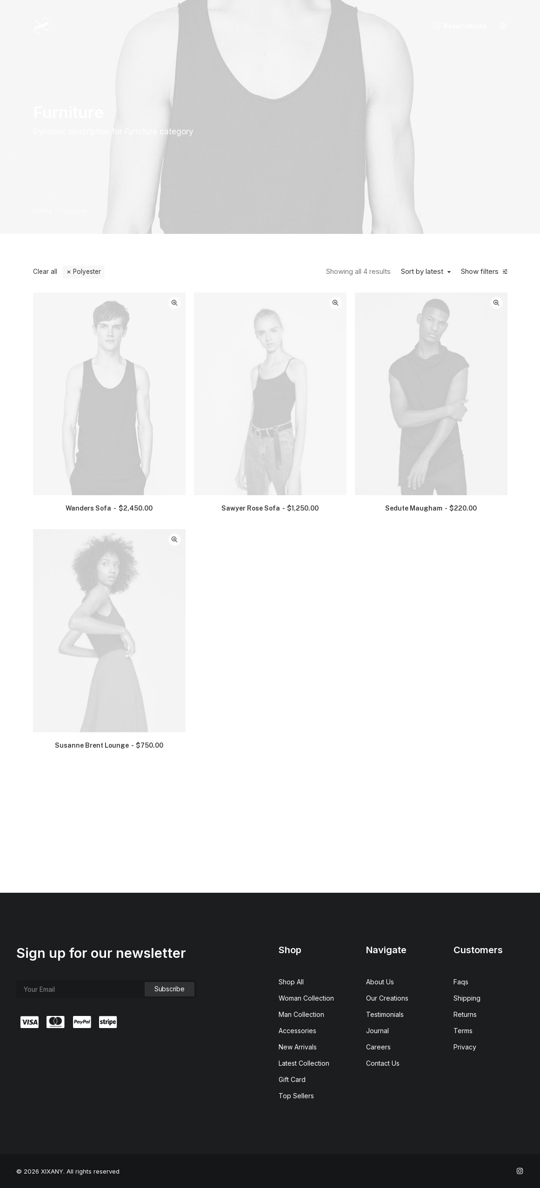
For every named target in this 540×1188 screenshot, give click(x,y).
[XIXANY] (41, 26)
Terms (463, 1031)
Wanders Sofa (233, 442)
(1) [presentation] (69, 417)
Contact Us (383, 1063)
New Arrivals (298, 1047)
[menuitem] (457, 26)
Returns (465, 1014)
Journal (377, 1031)
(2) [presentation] (88, 401)
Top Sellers (296, 1096)
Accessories (297, 1031)
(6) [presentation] (77, 385)
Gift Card (292, 1079)
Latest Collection (304, 1063)
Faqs (460, 982)
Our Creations (387, 998)
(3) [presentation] (93, 368)
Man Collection (301, 1014)
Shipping (466, 998)
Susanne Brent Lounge (233, 616)
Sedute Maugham (455, 442)
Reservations (465, 26)
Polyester (87, 271)
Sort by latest (425, 271)
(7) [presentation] (88, 434)
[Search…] (90, 302)
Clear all (45, 271)
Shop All (291, 982)
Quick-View (273, 303)
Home (43, 210)
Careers (378, 1047)
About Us (380, 982)
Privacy (464, 1047)
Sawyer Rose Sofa (344, 442)
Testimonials (385, 1014)
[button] (503, 26)
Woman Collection (306, 998)
